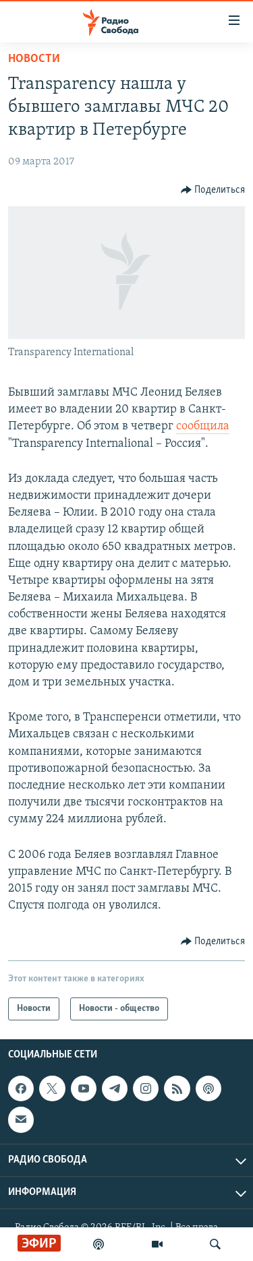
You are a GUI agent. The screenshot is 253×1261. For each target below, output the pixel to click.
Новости (34, 59)
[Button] (213, 190)
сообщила (202, 426)
